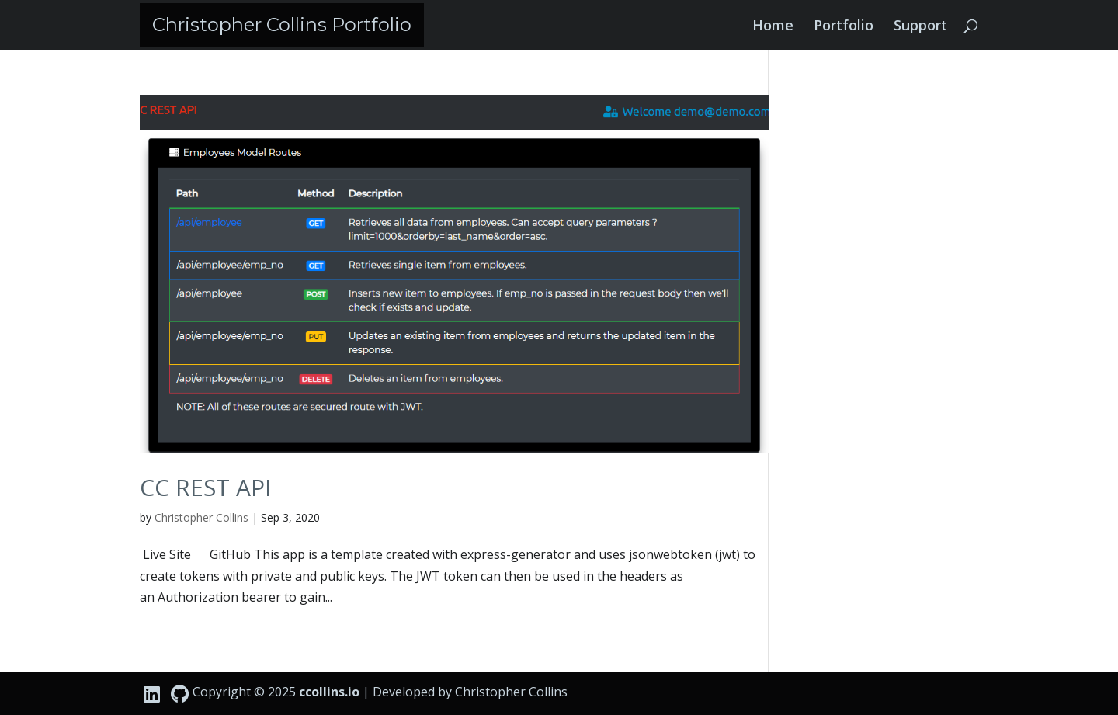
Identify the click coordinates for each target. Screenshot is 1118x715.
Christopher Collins (201, 517)
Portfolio (843, 26)
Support (920, 26)
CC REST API (205, 487)
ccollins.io (329, 691)
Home (772, 26)
